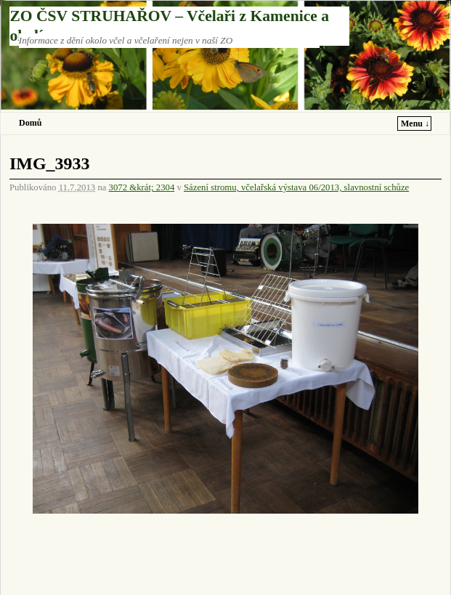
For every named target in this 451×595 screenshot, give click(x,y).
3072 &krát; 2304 (142, 187)
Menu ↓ (415, 123)
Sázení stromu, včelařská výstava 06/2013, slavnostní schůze (296, 187)
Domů (30, 123)
